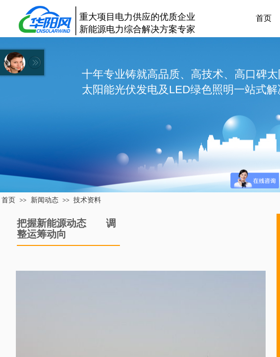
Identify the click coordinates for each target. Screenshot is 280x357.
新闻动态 (44, 200)
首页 (8, 200)
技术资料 (87, 200)
